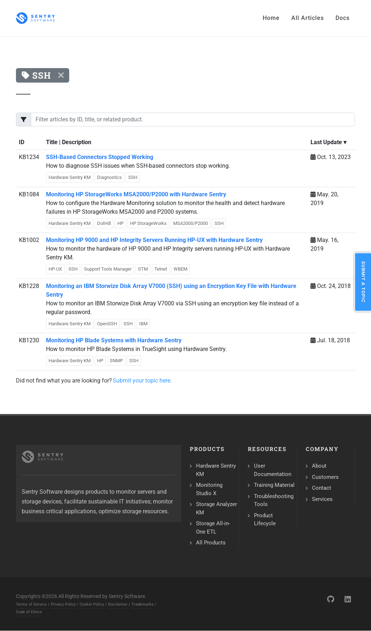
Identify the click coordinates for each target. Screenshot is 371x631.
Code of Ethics (29, 612)
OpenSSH (107, 323)
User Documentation (272, 470)
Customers (325, 477)
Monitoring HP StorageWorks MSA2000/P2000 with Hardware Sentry (136, 194)
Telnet (160, 269)
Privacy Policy (63, 604)
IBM (143, 323)
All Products (211, 542)
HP (120, 223)
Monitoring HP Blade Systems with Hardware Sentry (114, 340)
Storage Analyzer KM (216, 508)
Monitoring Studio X (209, 489)
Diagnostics (109, 177)
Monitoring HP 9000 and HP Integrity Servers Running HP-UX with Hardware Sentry (154, 240)
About (319, 466)
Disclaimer (118, 604)
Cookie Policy (92, 604)
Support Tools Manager (108, 269)
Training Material (274, 485)
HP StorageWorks (148, 223)
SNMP (116, 360)
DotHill (104, 223)
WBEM (180, 269)
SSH (132, 177)
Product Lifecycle (265, 519)
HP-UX (55, 269)
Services (322, 499)
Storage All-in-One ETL (213, 527)
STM (143, 269)
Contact (321, 488)
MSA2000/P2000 (190, 223)
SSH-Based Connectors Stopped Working (99, 157)
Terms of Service (31, 604)
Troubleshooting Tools (273, 500)
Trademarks (143, 604)
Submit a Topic (363, 282)
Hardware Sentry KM (70, 177)
